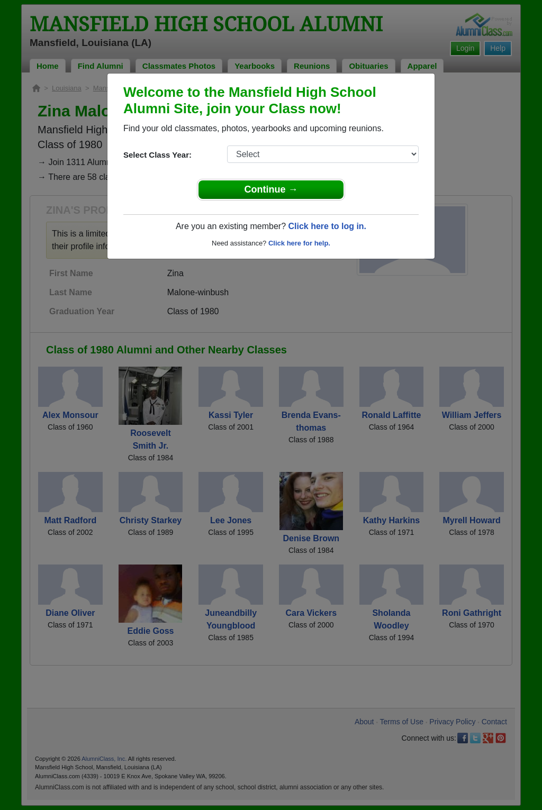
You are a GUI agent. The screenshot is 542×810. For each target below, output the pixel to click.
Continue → (271, 189)
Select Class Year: (157, 154)
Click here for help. (299, 243)
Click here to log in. (327, 226)
